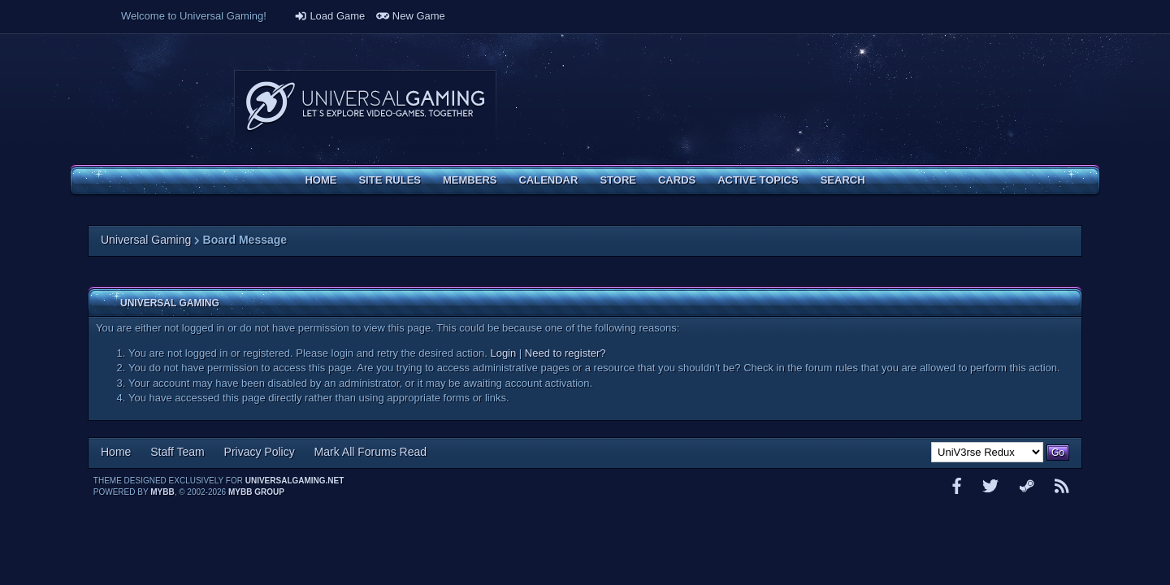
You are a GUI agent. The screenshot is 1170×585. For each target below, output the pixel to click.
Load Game (330, 16)
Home (320, 180)
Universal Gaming (146, 239)
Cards (677, 180)
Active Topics (757, 180)
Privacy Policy (259, 451)
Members (469, 180)
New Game (410, 16)
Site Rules (389, 180)
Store (618, 180)
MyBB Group (256, 492)
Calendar (548, 180)
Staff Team (177, 451)
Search (843, 180)
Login (503, 353)
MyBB (162, 492)
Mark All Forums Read (370, 451)
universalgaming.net (294, 480)
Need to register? (565, 353)
